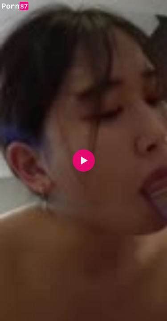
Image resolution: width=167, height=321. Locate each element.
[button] (84, 160)
